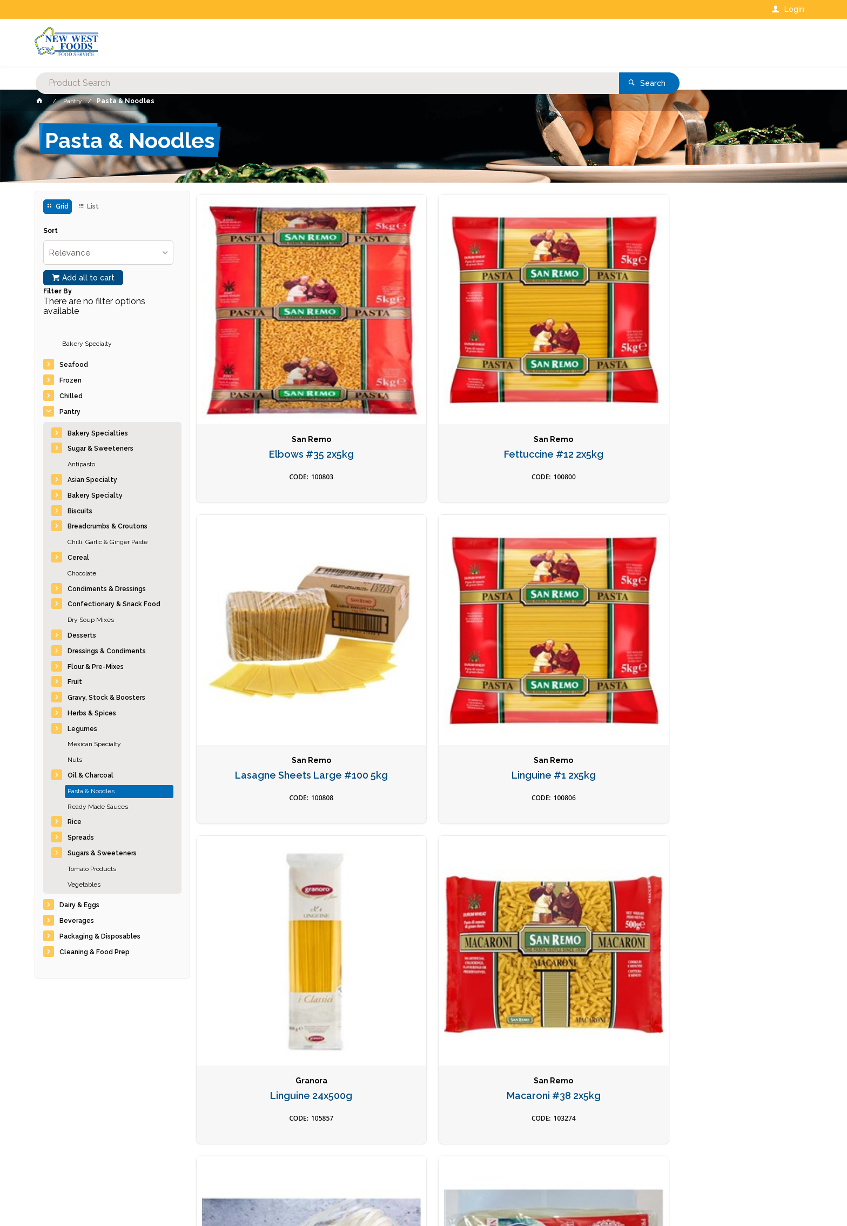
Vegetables (84, 884)
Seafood (73, 365)
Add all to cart (88, 277)
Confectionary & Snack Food (114, 604)
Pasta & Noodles (91, 791)
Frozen (70, 380)
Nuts (75, 759)
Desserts (82, 635)
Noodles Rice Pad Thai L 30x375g (734, 604)
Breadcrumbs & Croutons (107, 526)
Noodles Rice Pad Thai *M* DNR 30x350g (578, 604)
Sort (50, 231)
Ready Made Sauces (98, 806)
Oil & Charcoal (90, 775)
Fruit (75, 682)
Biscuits (80, 511)
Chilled (71, 396)
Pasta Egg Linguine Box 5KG (579, 832)
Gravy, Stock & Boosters (106, 697)
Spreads (81, 837)
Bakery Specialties (98, 433)
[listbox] (108, 252)
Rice (75, 822)
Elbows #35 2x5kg (267, 364)
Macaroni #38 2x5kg (423, 598)
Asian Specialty (92, 480)
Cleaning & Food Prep (94, 952)
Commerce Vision (97, 1199)
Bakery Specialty (87, 343)
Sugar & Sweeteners (100, 448)
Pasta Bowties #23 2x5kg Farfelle (423, 838)
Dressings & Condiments (107, 651)
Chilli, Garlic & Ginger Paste (107, 542)
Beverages (76, 920)
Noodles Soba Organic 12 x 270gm (268, 838)
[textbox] (380, 43)
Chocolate (82, 573)
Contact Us (63, 1153)
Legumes (82, 729)
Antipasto (81, 464)
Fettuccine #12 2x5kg (423, 364)
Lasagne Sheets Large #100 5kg (579, 370)
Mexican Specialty (94, 744)
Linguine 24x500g (268, 598)
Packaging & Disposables (99, 936)
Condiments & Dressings (107, 589)
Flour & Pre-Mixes (96, 667)
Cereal (78, 557)
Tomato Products (92, 869)
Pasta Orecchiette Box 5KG (734, 832)
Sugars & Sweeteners (102, 853)
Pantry (69, 412)
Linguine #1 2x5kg (735, 364)
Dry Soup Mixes (91, 620)
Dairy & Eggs (79, 905)
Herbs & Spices (92, 713)
